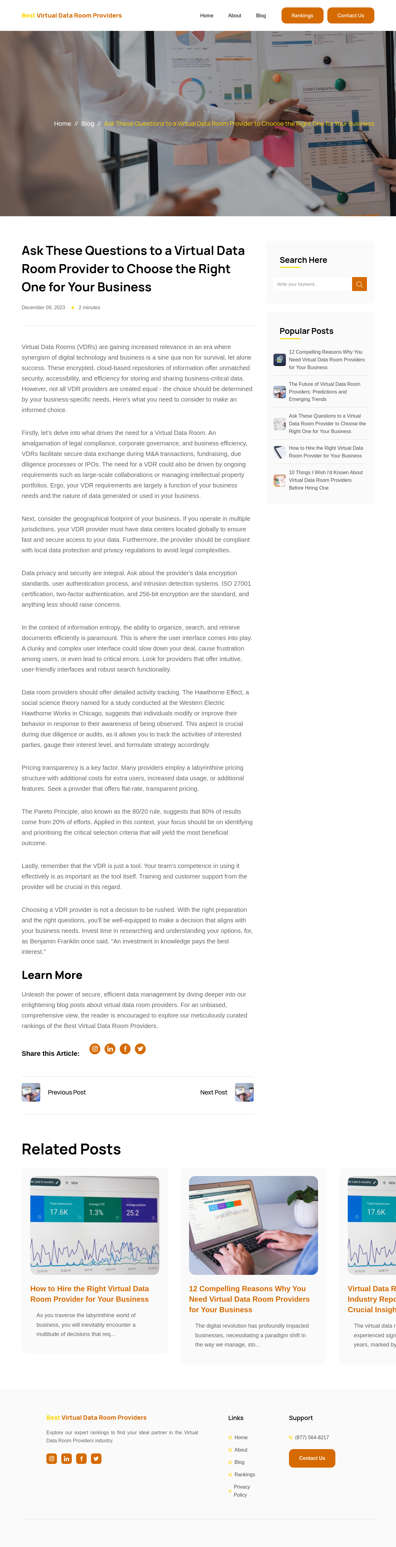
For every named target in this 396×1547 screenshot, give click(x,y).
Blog (261, 15)
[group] (95, 1260)
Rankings (302, 15)
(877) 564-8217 (312, 1437)
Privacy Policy (242, 1491)
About (234, 15)
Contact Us (351, 15)
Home (206, 15)
